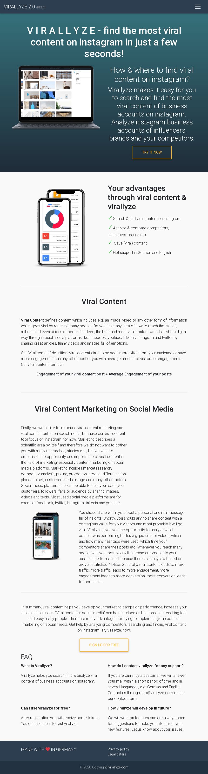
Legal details (117, 754)
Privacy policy (118, 749)
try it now (152, 152)
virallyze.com (118, 767)
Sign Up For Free (104, 645)
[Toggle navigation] (197, 6)
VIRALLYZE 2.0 (24, 7)
